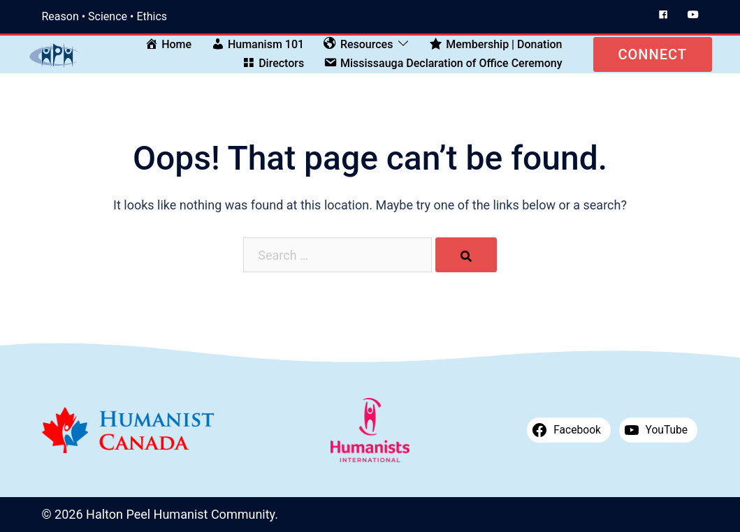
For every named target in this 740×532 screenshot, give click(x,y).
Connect (652, 54)
